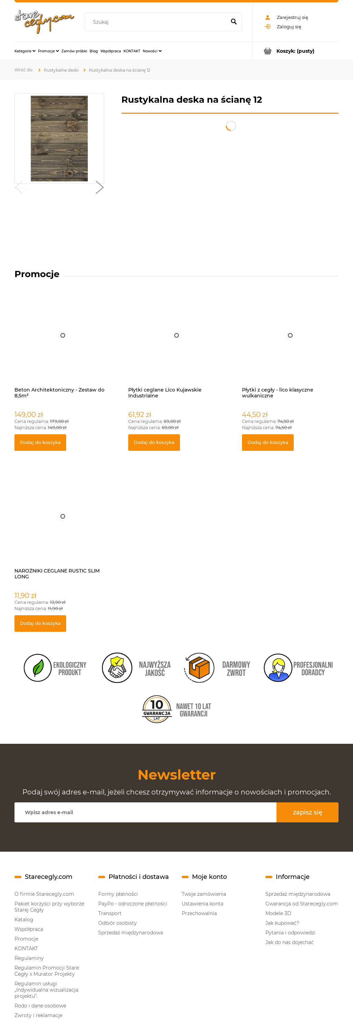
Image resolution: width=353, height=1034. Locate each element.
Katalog (23, 919)
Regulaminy (29, 958)
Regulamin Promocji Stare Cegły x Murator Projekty (46, 971)
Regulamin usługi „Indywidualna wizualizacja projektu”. (46, 990)
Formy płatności (118, 894)
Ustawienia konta (202, 904)
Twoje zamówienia (204, 894)
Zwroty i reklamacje (38, 1015)
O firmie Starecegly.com (44, 894)
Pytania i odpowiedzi (290, 933)
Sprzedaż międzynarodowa (130, 933)
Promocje (26, 939)
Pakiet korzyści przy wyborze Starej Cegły (49, 907)
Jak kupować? (282, 923)
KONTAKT (26, 948)
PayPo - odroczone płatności (132, 904)
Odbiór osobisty (117, 923)
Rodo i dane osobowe (40, 1006)
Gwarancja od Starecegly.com (301, 904)
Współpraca (28, 929)
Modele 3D (278, 913)
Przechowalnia (199, 913)
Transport (110, 913)
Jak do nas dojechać (289, 942)
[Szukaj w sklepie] (157, 22)
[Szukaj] (234, 22)
